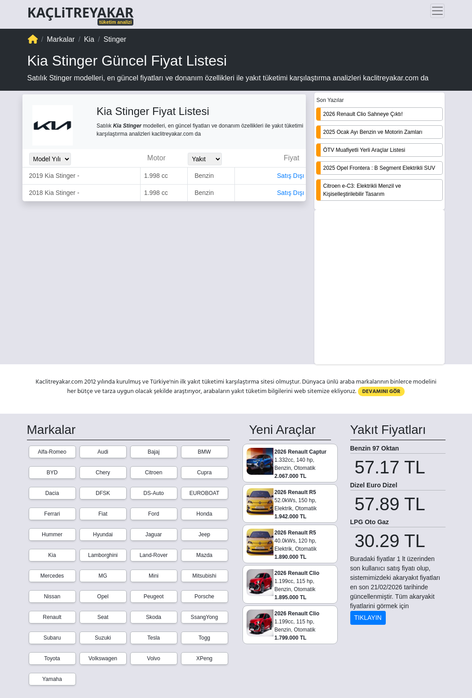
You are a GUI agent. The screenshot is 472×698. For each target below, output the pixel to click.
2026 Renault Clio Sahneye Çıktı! (362, 114)
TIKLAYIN (368, 617)
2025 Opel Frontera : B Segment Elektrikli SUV (379, 168)
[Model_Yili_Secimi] (50, 159)
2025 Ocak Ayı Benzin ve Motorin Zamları (372, 132)
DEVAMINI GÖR (381, 391)
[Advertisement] (379, 288)
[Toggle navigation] (437, 11)
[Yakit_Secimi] (205, 159)
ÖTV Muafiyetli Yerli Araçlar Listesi (364, 150)
